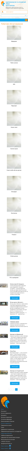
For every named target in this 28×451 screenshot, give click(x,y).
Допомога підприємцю (6, 417)
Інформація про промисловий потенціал (10, 437)
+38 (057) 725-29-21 (5, 441)
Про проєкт (4, 411)
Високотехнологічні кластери (8, 439)
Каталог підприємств (6, 413)
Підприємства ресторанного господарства (11, 431)
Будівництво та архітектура (7, 429)
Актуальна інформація (6, 419)
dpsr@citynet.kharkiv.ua (6, 443)
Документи (3, 415)
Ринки (2, 427)
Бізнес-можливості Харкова (7, 421)
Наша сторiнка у (6, 446)
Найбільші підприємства (7, 435)
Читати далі (15, 298)
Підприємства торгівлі (6, 425)
